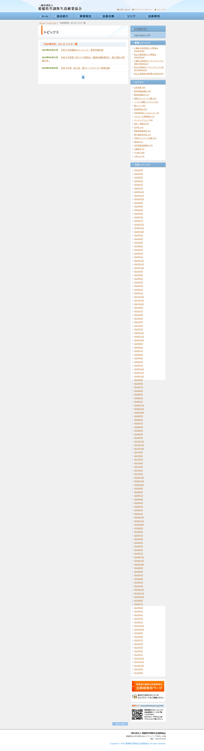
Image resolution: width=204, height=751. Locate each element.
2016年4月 (138, 507)
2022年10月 (139, 268)
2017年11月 (139, 445)
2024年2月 (138, 217)
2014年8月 (138, 572)
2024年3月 (138, 214)
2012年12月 (139, 626)
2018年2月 (138, 438)
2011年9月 (138, 669)
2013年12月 (139, 590)
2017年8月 (138, 456)
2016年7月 (138, 496)
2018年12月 (139, 405)
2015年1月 (138, 553)
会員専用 (154, 16)
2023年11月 (139, 228)
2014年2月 (138, 586)
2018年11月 (139, 409)
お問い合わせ (124, 10)
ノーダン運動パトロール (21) (146, 102)
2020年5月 (138, 358)
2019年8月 (138, 384)
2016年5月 (138, 503)
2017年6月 (138, 463)
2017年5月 (138, 467)
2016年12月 (139, 478)
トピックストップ (142, 35)
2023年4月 (138, 250)
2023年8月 (138, 239)
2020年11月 (139, 337)
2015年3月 (138, 546)
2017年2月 (138, 470)
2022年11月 (139, 264)
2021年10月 (139, 304)
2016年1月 (138, 514)
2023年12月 (139, 224)
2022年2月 (138, 290)
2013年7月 (138, 604)
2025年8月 (138, 170)
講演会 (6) (138, 142)
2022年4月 (138, 286)
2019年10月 (139, 376)
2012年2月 (138, 651)
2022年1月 (138, 293)
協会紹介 (62, 16)
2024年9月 (138, 203)
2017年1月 (138, 474)
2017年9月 (138, 452)
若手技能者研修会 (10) (143, 145)
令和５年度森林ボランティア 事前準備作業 (82, 50)
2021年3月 (138, 322)
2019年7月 (138, 387)
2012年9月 (138, 633)
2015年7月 (138, 535)
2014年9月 (138, 568)
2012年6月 (138, 644)
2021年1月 (138, 329)
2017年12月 (139, 441)
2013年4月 (138, 611)
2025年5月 (138, 177)
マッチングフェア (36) (143, 120)
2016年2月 (138, 510)
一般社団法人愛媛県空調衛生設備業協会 (60, 7)
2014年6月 (138, 579)
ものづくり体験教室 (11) (144, 116)
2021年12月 (139, 297)
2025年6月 (138, 174)
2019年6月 (138, 391)
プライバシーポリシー (143, 10)
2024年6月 (138, 210)
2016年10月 (139, 485)
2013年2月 (138, 619)
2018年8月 (138, 420)
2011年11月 (139, 662)
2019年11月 (139, 373)
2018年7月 (138, 423)
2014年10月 (139, 564)
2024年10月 (139, 199)
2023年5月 (138, 246)
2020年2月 (138, 362)
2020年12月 (139, 333)
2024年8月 (138, 206)
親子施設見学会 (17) (142, 135)
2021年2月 (138, 326)
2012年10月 (139, 629)
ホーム (44, 16)
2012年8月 (138, 637)
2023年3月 (138, 253)
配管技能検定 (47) (141, 95)
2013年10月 (139, 597)
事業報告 (85, 16)
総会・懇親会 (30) (141, 124)
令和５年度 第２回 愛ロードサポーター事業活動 (85, 68)
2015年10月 (139, 525)
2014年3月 (138, 582)
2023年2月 (138, 257)
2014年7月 (138, 575)
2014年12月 (139, 557)
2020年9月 (138, 344)
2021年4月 (138, 319)
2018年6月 (138, 427)
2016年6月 (138, 499)
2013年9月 (138, 601)
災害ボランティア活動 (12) (145, 138)
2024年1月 (138, 221)
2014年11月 (139, 561)
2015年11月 (139, 521)
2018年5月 (138, 431)
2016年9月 (138, 488)
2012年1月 (138, 655)
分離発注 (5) (139, 149)
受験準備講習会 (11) (142, 131)
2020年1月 (138, 365)
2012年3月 (138, 647)
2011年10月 (139, 666)
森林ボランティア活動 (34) (145, 98)
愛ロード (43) (139, 106)
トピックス (161, 10)
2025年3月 (138, 181)
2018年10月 (139, 413)
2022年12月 (139, 261)
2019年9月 (138, 380)
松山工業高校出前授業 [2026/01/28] (148, 74)
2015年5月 (138, 543)
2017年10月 (139, 449)
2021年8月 (138, 308)
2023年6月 (138, 242)
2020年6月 (138, 355)
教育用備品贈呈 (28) (142, 91)
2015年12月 (139, 517)
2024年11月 (139, 196)
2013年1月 (138, 622)
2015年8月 (138, 532)
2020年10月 (139, 340)
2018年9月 (138, 416)
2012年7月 (138, 640)
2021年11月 (139, 300)
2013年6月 (138, 608)
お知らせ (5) (139, 156)
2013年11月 (139, 593)
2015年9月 (138, 528)
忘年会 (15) (139, 127)
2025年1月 (138, 188)
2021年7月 (138, 311)
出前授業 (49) (139, 88)
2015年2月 (138, 550)
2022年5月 (138, 282)
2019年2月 (138, 398)
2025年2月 (138, 185)
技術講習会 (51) (140, 109)
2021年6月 (138, 315)
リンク (131, 16)
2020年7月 (138, 351)
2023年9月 (138, 235)
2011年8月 (138, 673)
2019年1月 (138, 402)
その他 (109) (139, 153)
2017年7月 (138, 459)
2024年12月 (139, 192)
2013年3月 (138, 615)
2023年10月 (139, 232)
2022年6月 (138, 279)
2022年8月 (138, 275)
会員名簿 (108, 16)
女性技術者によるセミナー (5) (146, 113)
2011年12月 (139, 658)
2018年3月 (138, 434)
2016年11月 (139, 481)
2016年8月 (138, 492)
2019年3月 (138, 394)
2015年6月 (138, 539)
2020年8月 (138, 347)
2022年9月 (138, 271)
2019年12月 (139, 369)
